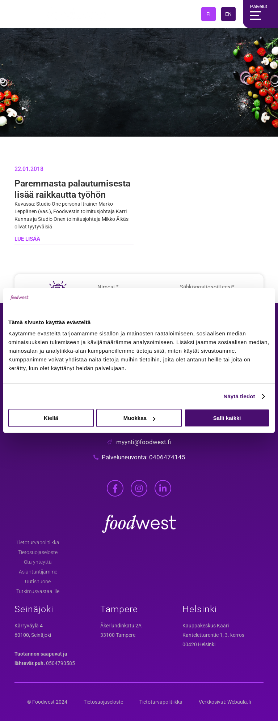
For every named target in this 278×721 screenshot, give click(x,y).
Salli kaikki (227, 418)
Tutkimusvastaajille (37, 591)
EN (228, 14)
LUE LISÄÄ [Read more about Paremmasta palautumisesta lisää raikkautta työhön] (27, 239)
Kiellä (51, 418)
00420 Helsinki (198, 644)
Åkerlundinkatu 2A (121, 625)
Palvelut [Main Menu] (257, 14)
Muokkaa (139, 418)
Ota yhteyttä (38, 562)
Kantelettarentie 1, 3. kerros (213, 635)
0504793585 (60, 663)
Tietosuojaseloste (38, 552)
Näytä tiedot (239, 396)
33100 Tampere (117, 635)
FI (208, 14)
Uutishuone (38, 581)
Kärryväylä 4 (28, 625)
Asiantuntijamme (38, 571)
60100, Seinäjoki (32, 635)
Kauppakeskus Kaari (205, 625)
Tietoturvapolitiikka (37, 542)
